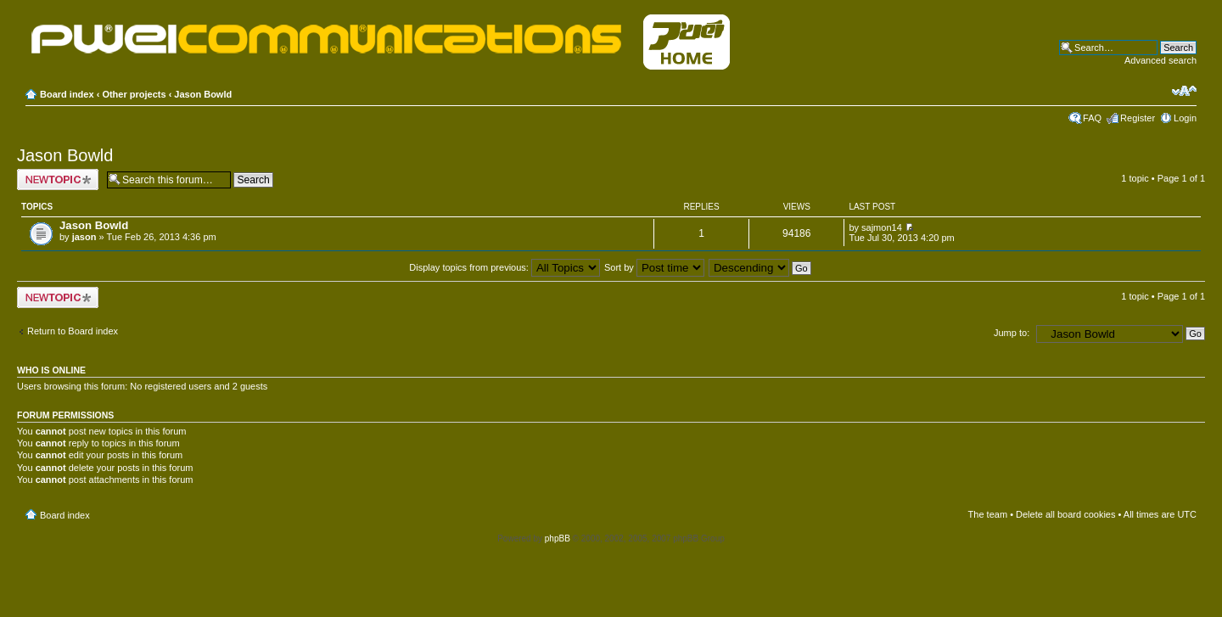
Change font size (1184, 90)
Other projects (133, 94)
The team (987, 514)
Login (1185, 118)
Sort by (654, 267)
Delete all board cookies (1065, 514)
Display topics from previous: (504, 267)
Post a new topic (57, 179)
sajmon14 (881, 227)
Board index (67, 94)
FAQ (1092, 118)
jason (84, 237)
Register (1137, 118)
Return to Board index (72, 331)
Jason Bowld (203, 94)
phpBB (557, 538)
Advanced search (1160, 60)
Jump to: (1011, 333)
